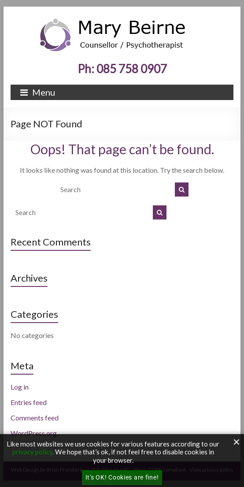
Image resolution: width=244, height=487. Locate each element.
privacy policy (32, 452)
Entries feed (29, 402)
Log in (20, 387)
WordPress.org (34, 433)
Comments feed (35, 417)
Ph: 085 (122, 69)
